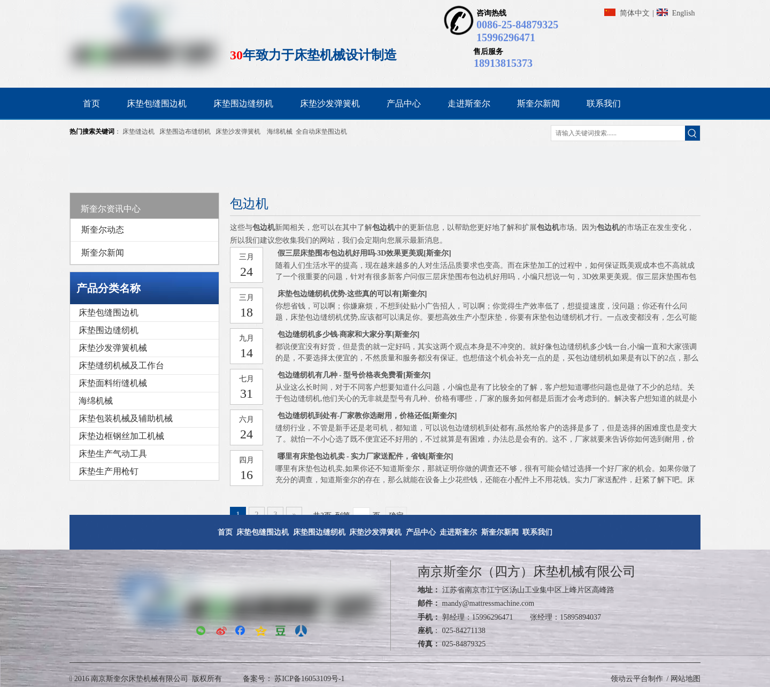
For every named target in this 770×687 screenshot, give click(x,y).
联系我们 (537, 532)
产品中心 (421, 532)
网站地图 (685, 679)
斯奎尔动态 (102, 229)
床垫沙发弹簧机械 (113, 347)
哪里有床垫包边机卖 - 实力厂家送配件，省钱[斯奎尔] (365, 456)
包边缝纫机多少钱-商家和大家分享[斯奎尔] (349, 334)
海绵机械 (279, 131)
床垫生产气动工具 (113, 453)
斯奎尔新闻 (102, 252)
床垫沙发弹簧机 (237, 131)
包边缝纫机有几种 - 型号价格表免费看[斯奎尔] (354, 375)
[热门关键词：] (692, 133)
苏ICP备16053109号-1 (309, 679)
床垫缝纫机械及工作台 (121, 365)
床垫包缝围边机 (108, 312)
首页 (225, 532)
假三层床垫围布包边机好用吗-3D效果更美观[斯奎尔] (364, 253)
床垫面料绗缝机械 (113, 383)
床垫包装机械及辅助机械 (126, 418)
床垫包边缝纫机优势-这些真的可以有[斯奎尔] (352, 294)
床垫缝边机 (138, 131)
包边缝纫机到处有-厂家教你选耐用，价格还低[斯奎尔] (367, 416)
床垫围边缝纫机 (108, 330)
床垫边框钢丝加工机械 (121, 436)
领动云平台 (629, 679)
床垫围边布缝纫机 (185, 131)
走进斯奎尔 (458, 532)
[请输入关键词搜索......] (618, 133)
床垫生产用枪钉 (108, 471)
